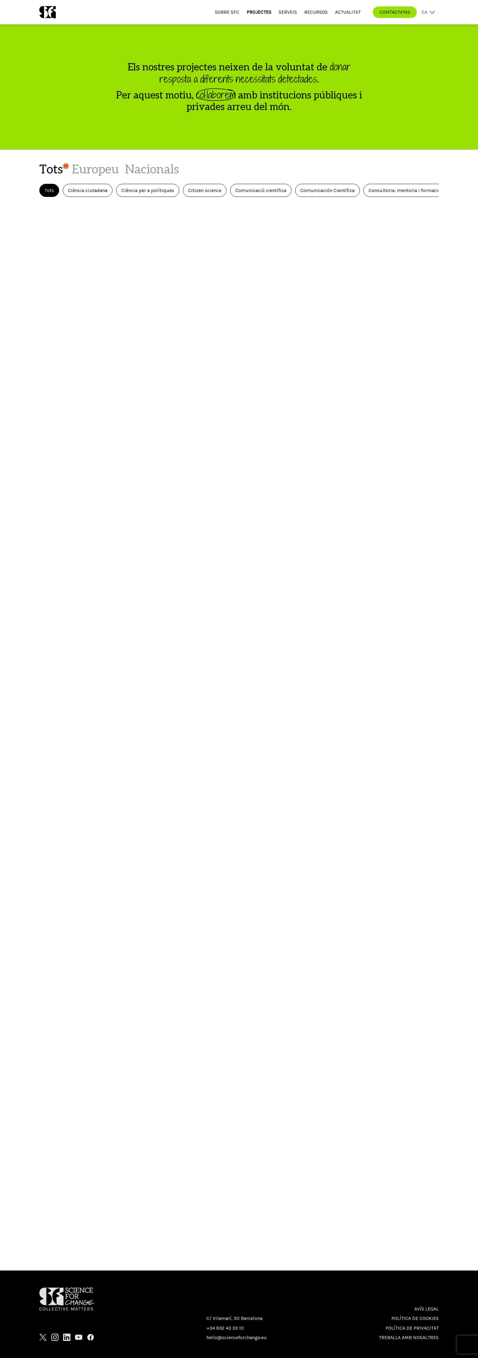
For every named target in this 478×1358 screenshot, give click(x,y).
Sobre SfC (227, 12)
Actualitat (348, 12)
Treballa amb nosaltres (409, 1337)
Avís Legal (426, 1309)
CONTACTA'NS (395, 12)
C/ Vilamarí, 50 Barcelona (234, 1318)
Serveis (288, 12)
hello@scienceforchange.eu (236, 1337)
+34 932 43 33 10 (225, 1328)
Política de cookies (415, 1318)
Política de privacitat (412, 1328)
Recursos (316, 12)
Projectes (259, 12)
